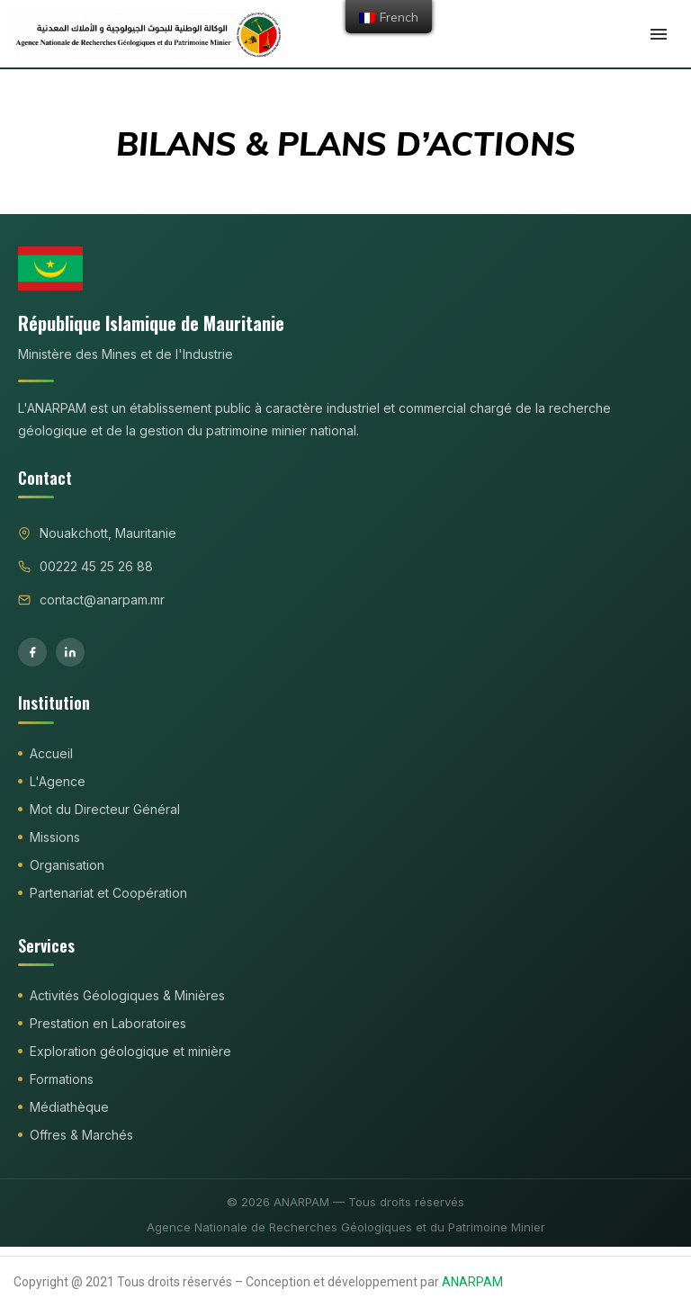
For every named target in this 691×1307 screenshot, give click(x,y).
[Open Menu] (659, 34)
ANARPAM (472, 1282)
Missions (55, 837)
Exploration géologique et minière (130, 1051)
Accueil (51, 753)
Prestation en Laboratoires (108, 1023)
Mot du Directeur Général (105, 809)
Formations (62, 1079)
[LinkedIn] (70, 652)
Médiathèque (69, 1107)
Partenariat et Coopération (108, 892)
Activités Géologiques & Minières (127, 995)
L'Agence (57, 781)
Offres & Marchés (81, 1134)
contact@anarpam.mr (102, 599)
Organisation (67, 865)
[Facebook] (32, 652)
